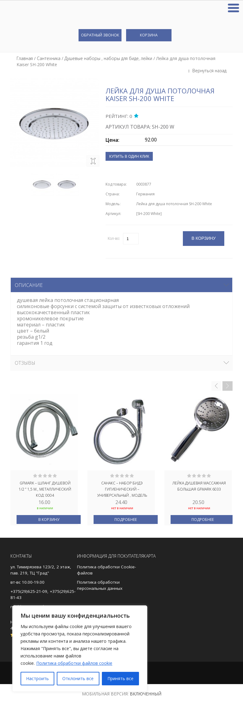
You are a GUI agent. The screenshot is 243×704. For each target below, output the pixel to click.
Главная (25, 58)
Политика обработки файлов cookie (74, 663)
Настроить (37, 678)
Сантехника (48, 58)
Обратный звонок (100, 35)
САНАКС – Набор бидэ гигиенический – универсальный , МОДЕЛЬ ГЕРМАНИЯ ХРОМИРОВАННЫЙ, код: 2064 (122, 488)
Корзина (149, 35)
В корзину (48, 519)
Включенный (145, 694)
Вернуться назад (208, 70)
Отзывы (25, 363)
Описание (29, 285)
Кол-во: (114, 238)
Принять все (120, 678)
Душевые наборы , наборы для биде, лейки (108, 58)
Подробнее (125, 519)
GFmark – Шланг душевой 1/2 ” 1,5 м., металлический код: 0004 (45, 488)
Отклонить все (78, 678)
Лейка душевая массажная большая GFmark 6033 (199, 486)
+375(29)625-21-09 (28, 591)
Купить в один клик (129, 156)
